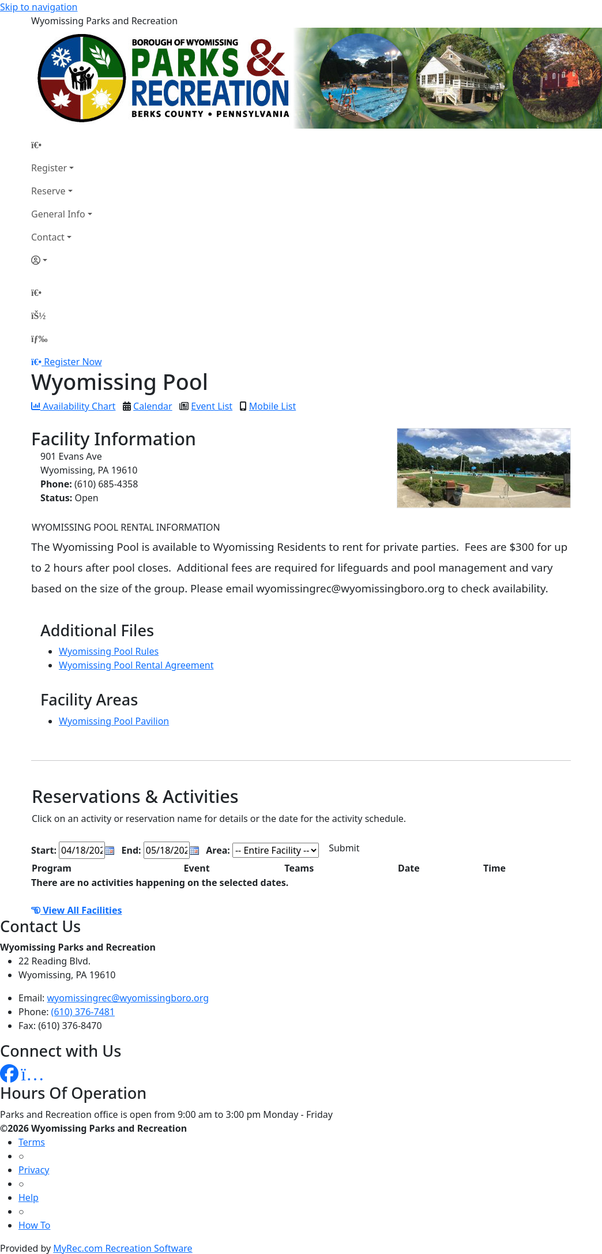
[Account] (61, 260)
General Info (58, 214)
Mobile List (272, 406)
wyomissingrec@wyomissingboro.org (128, 998)
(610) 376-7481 (83, 1011)
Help (28, 1197)
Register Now (72, 361)
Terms (31, 1142)
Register (49, 168)
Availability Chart (73, 406)
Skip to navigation (38, 7)
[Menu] (39, 338)
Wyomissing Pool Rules (109, 651)
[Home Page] (61, 144)
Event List (211, 406)
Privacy (33, 1169)
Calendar (152, 406)
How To (34, 1225)
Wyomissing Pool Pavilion (114, 721)
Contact (48, 237)
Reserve (48, 191)
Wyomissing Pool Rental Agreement (136, 665)
